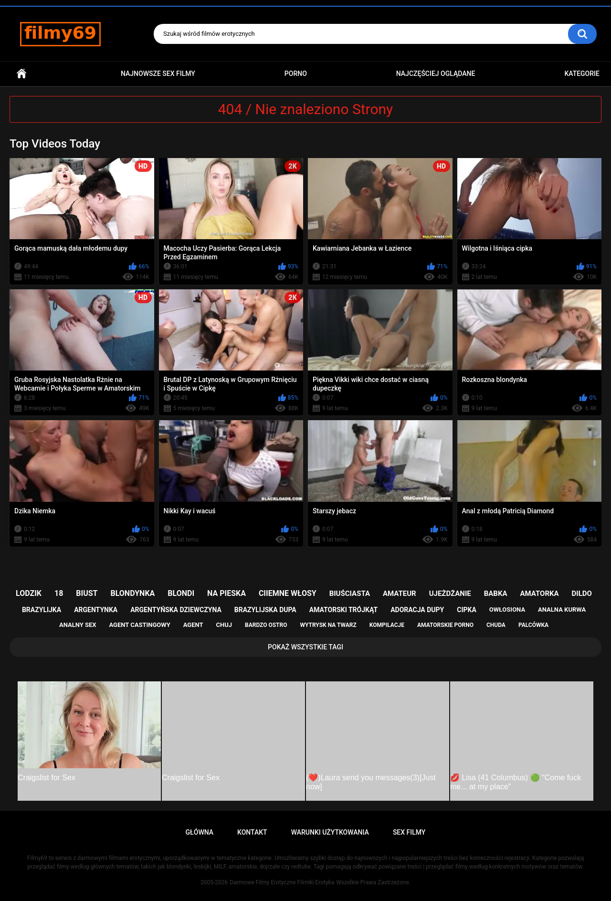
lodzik (29, 593)
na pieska (226, 593)
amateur (399, 593)
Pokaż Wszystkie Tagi (305, 647)
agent (193, 624)
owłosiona (507, 609)
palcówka (533, 625)
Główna (21, 74)
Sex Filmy (409, 832)
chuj (224, 624)
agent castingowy (139, 624)
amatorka (539, 593)
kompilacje (386, 625)
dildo (582, 593)
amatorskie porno (445, 625)
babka (495, 593)
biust (86, 593)
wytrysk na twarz (328, 625)
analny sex (77, 624)
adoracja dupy (417, 610)
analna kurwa (562, 609)
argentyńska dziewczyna (175, 610)
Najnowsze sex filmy (158, 73)
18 (58, 593)
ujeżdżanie (450, 593)
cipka (466, 610)
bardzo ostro (266, 625)
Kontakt (252, 832)
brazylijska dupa (265, 610)
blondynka (132, 593)
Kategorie (582, 73)
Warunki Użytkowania (330, 832)
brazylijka (41, 610)
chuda (496, 625)
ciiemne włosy (287, 593)
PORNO (295, 73)
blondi (181, 593)
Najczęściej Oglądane (435, 73)
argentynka (95, 610)
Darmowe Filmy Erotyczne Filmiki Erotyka (282, 882)
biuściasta (349, 593)
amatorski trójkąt (343, 610)
